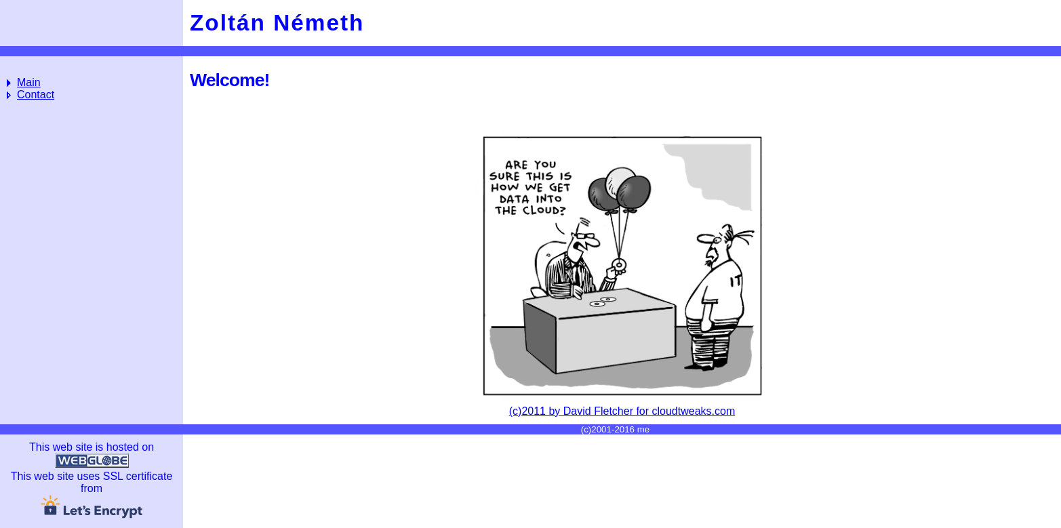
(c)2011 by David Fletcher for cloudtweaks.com (621, 405)
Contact (35, 94)
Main (29, 82)
